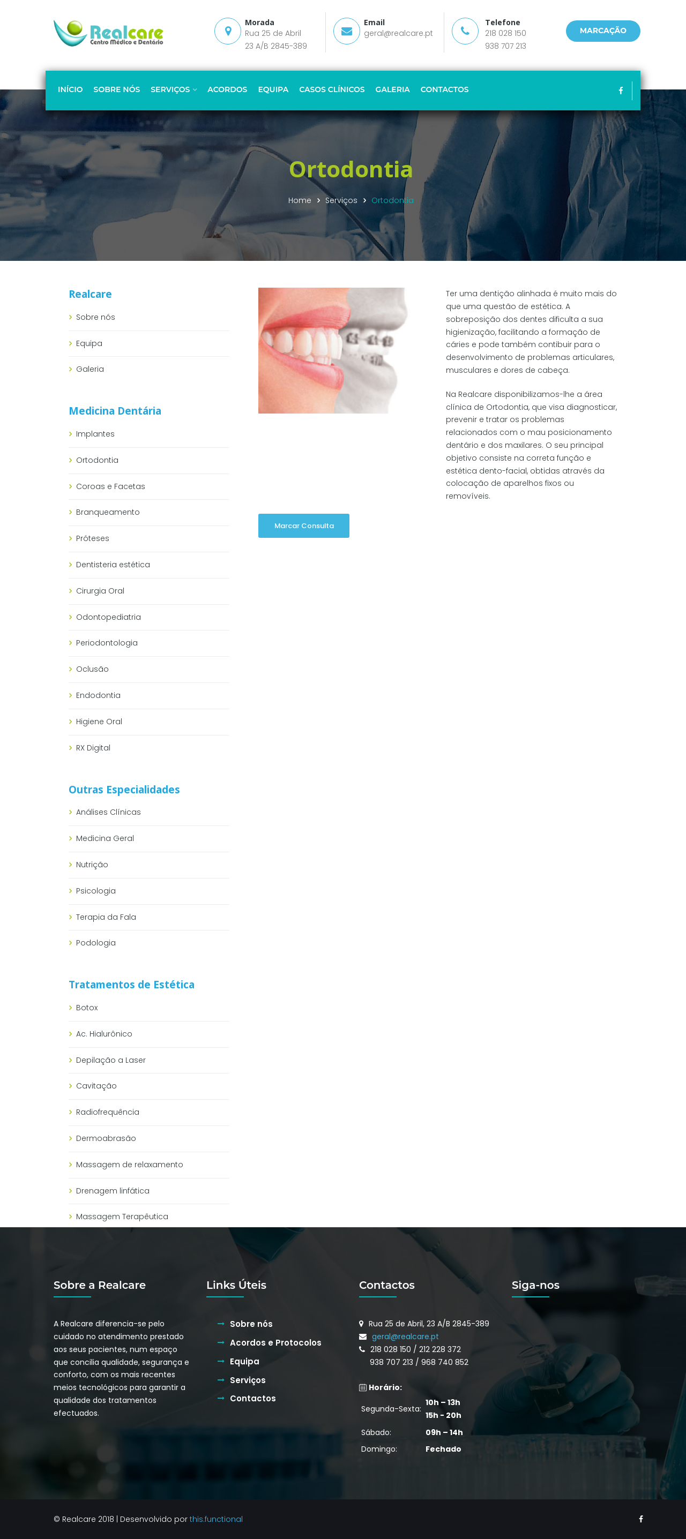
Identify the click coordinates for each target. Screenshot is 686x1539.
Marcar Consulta (304, 526)
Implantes (95, 434)
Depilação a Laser (111, 1060)
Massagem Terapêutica (122, 1216)
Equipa (89, 343)
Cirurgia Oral (100, 590)
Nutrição (92, 864)
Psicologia (96, 890)
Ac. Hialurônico (104, 1033)
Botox (87, 1007)
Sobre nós (95, 317)
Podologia (96, 942)
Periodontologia (107, 642)
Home (299, 200)
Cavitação (96, 1085)
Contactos (253, 1398)
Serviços (341, 200)
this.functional (216, 1519)
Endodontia (98, 695)
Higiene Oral (99, 721)
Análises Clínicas (108, 812)
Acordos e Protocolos (276, 1342)
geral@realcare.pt (398, 33)
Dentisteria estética (113, 564)
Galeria (90, 369)
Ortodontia (97, 460)
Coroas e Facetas (110, 486)
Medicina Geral (105, 838)
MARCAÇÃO (603, 30)
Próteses (92, 538)
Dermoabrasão (106, 1138)
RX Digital (93, 747)
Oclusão (92, 669)
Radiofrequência (107, 1112)
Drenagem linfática (113, 1190)
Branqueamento (108, 512)
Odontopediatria (108, 617)
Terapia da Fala (106, 917)
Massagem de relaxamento (129, 1164)
